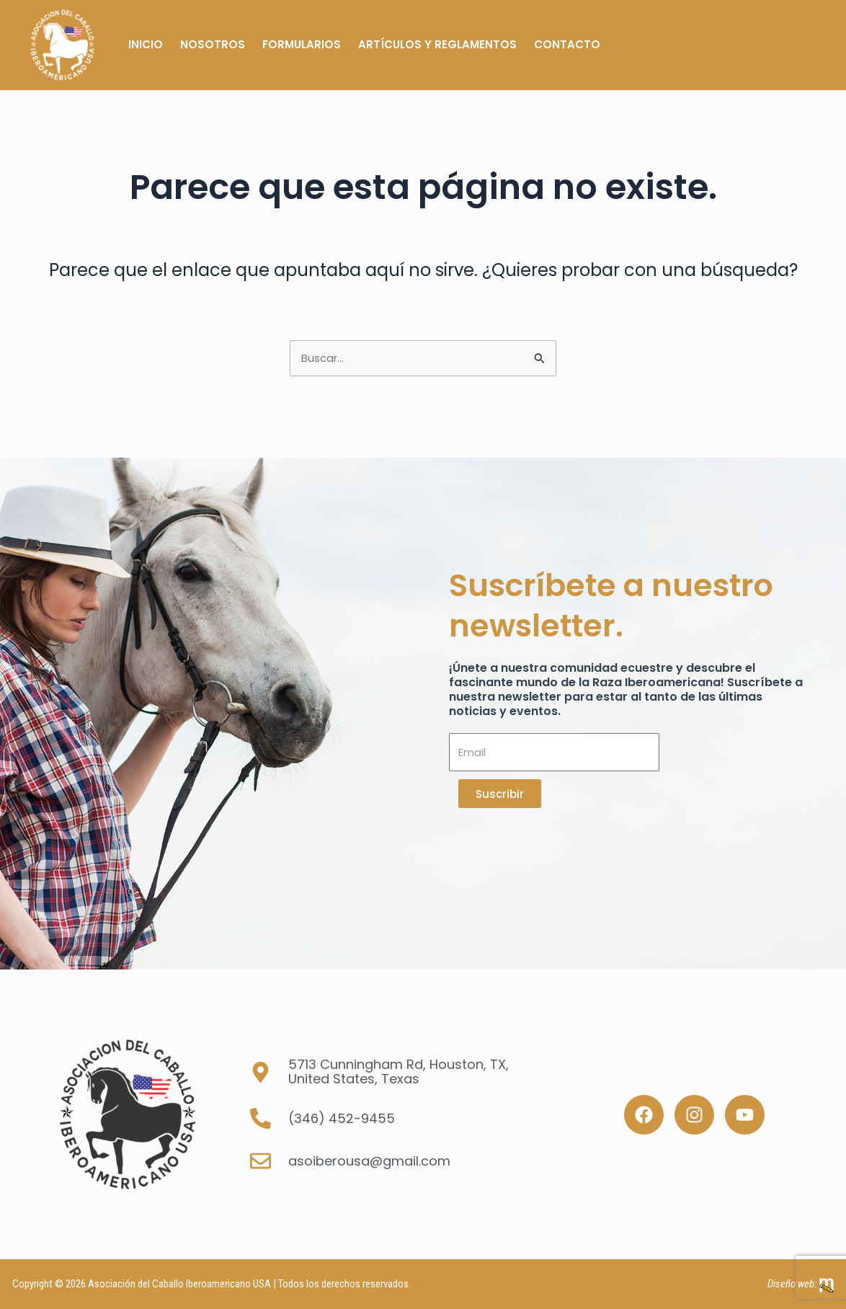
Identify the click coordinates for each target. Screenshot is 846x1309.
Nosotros (212, 44)
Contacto (567, 44)
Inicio (145, 44)
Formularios (301, 44)
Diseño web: (791, 1283)
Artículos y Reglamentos (437, 44)
